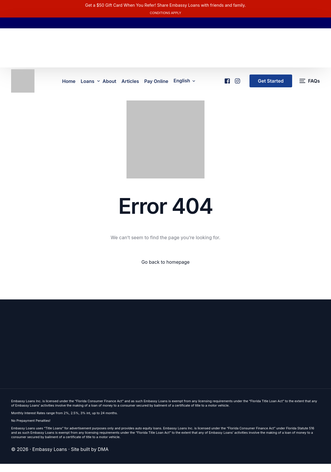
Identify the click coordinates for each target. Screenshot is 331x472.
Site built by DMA (90, 457)
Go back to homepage (165, 270)
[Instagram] (237, 82)
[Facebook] (227, 82)
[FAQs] (309, 85)
